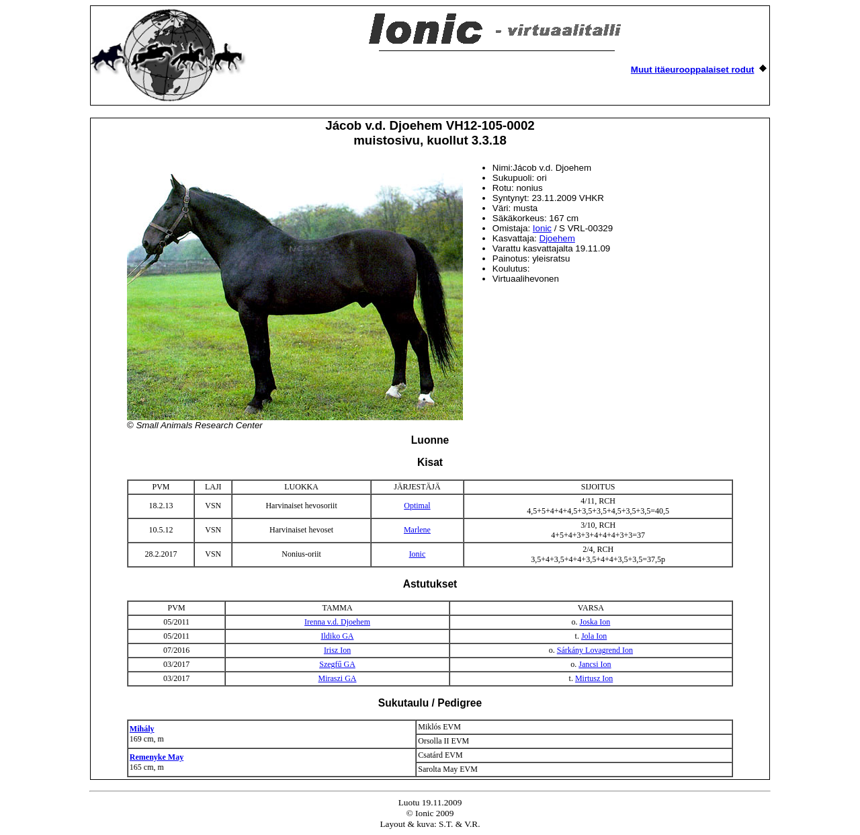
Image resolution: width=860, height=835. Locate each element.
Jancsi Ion (594, 664)
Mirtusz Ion (594, 678)
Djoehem (557, 238)
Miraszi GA (337, 678)
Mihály (142, 728)
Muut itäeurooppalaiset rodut (693, 70)
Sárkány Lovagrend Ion (595, 650)
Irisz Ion (337, 650)
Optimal (417, 505)
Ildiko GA (337, 636)
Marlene (417, 529)
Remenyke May (156, 757)
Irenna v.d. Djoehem (337, 622)
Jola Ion (594, 636)
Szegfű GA (337, 664)
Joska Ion (595, 622)
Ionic (542, 228)
